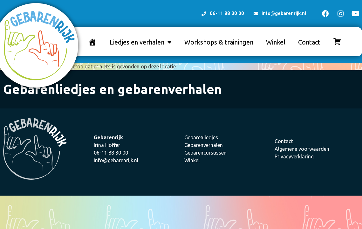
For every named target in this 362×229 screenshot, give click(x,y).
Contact (309, 42)
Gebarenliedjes (201, 137)
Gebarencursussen (205, 153)
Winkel (275, 42)
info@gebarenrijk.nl (116, 160)
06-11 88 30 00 (111, 153)
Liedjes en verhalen (141, 42)
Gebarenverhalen (203, 145)
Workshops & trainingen (218, 42)
